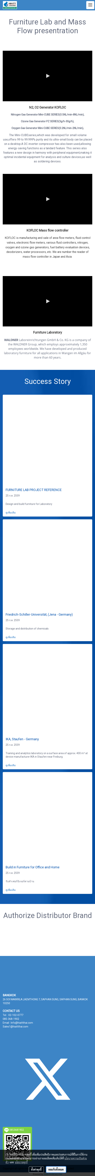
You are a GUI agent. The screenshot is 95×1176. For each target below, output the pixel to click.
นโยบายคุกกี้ (21, 1162)
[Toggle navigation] (90, 5)
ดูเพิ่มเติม (11, 512)
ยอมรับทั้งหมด (56, 1169)
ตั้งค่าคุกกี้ (36, 1169)
